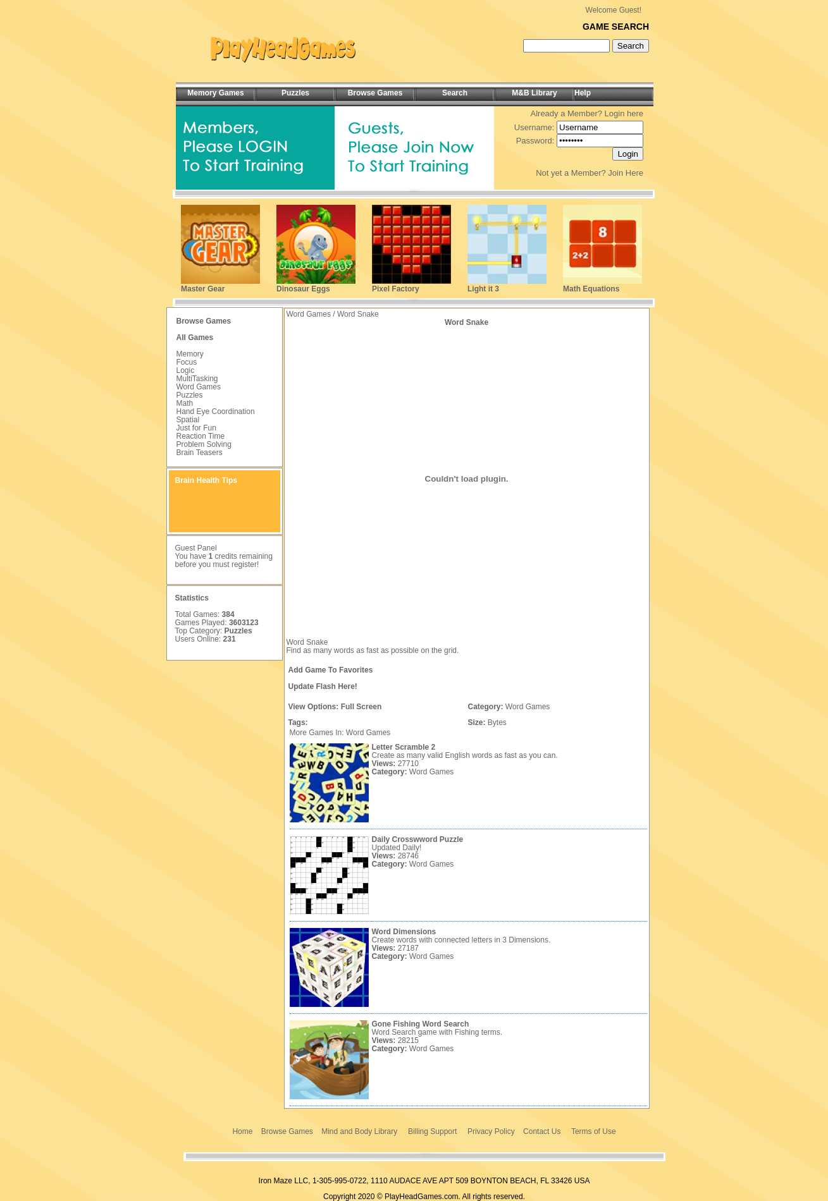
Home (242, 1131)
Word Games (198, 386)
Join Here (625, 173)
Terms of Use (593, 1131)
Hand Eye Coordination (215, 411)
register (244, 564)
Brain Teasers (199, 452)
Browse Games (287, 1131)
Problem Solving (204, 444)
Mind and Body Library (359, 1131)
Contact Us (541, 1131)
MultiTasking (197, 378)
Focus (186, 362)
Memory (190, 354)
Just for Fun (196, 428)
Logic (185, 370)
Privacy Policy (491, 1131)
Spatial (188, 419)
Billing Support (432, 1131)
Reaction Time (200, 436)
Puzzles (189, 395)
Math (185, 403)
